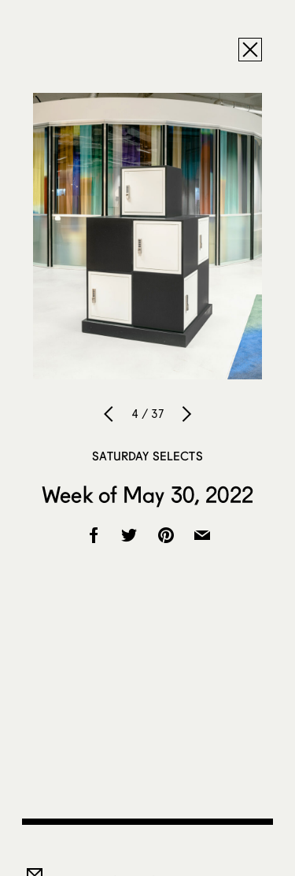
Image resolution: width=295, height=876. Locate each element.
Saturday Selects (147, 456)
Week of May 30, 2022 (147, 494)
